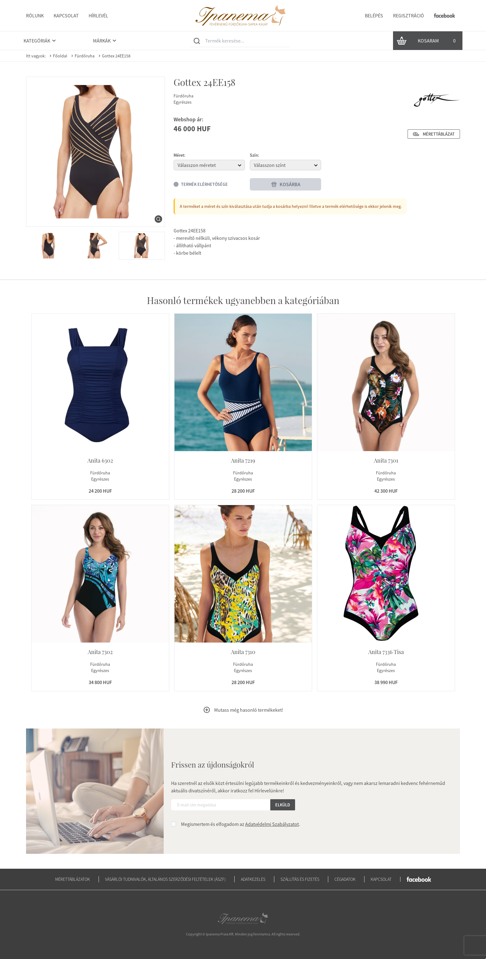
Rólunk (35, 15)
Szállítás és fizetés (300, 879)
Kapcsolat (66, 15)
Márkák (105, 40)
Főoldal (57, 56)
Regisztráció (408, 15)
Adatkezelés (253, 879)
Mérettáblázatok (72, 879)
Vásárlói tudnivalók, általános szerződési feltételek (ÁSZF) (165, 879)
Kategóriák (41, 40)
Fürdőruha (82, 56)
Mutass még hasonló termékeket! (243, 710)
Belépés (374, 15)
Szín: (254, 155)
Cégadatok (345, 879)
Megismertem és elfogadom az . (240, 824)
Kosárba (285, 184)
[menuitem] (49, 246)
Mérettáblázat (434, 134)
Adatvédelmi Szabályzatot (272, 824)
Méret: (179, 155)
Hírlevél (98, 15)
